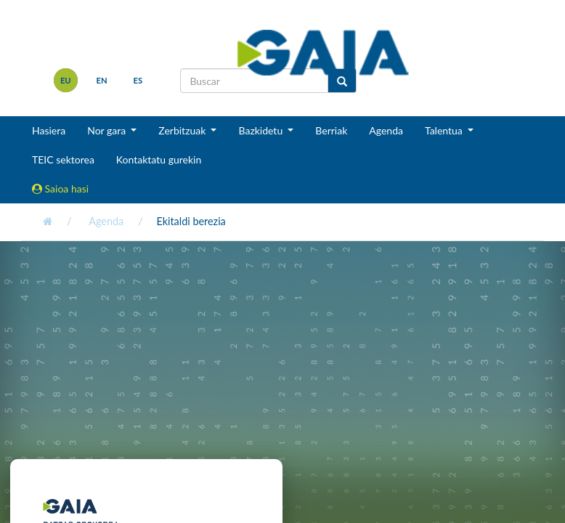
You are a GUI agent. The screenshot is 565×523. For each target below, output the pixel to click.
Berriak (331, 130)
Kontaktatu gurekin (158, 159)
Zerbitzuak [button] (183, 130)
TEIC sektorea (63, 159)
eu (65, 80)
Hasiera (48, 130)
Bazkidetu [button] (261, 130)
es (138, 80)
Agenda (386, 130)
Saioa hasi (60, 188)
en (102, 80)
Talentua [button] (445, 130)
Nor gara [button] (108, 130)
